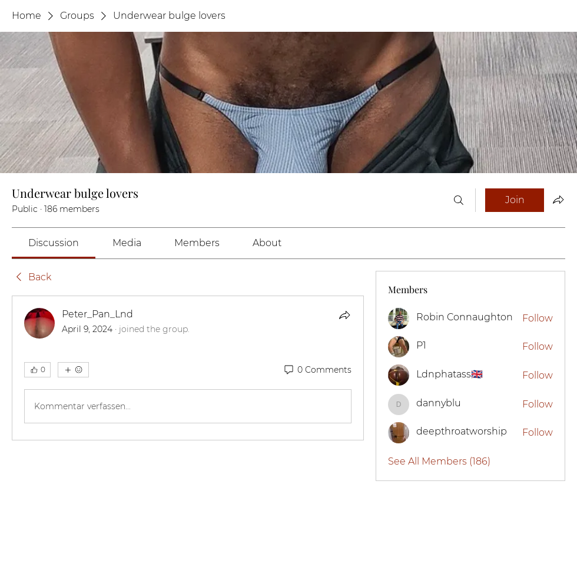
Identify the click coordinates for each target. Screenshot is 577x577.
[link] (53, 242)
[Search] (459, 200)
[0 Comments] (317, 370)
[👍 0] (37, 369)
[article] (188, 368)
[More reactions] (73, 369)
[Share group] (558, 200)
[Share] (344, 315)
